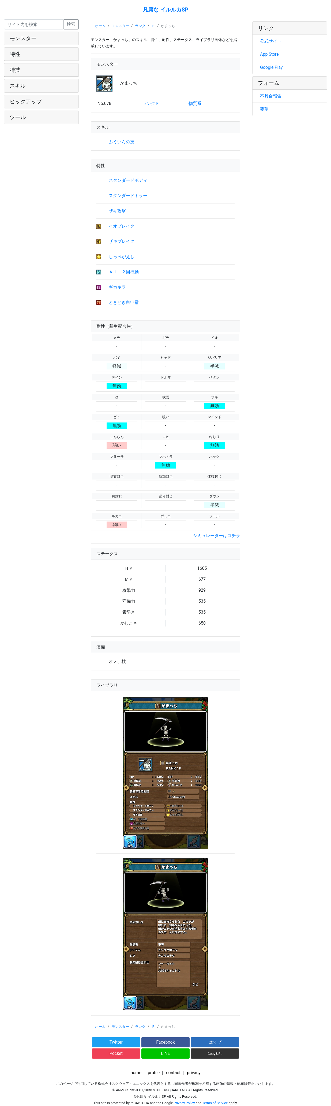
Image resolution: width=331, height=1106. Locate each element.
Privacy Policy (184, 1103)
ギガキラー (119, 287)
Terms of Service (215, 1103)
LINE (165, 1053)
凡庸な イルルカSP (165, 9)
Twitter (116, 1042)
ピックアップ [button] (26, 101)
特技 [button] (15, 70)
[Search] (33, 24)
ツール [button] (18, 117)
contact (173, 1072)
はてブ (215, 1042)
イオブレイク (121, 226)
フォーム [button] (268, 83)
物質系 (195, 103)
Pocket (116, 1053)
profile (154, 1072)
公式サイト (270, 41)
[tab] (41, 38)
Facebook (165, 1042)
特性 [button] (15, 54)
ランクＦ (151, 103)
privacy (194, 1072)
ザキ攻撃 (117, 210)
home (135, 1072)
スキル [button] (18, 85)
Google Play (271, 67)
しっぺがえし (121, 256)
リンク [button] (266, 28)
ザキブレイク (121, 241)
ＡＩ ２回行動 (124, 271)
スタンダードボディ (128, 180)
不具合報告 (270, 96)
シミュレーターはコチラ (216, 535)
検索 (71, 24)
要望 (264, 109)
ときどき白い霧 (124, 302)
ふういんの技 (121, 141)
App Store (269, 54)
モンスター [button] (23, 38)
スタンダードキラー (128, 195)
